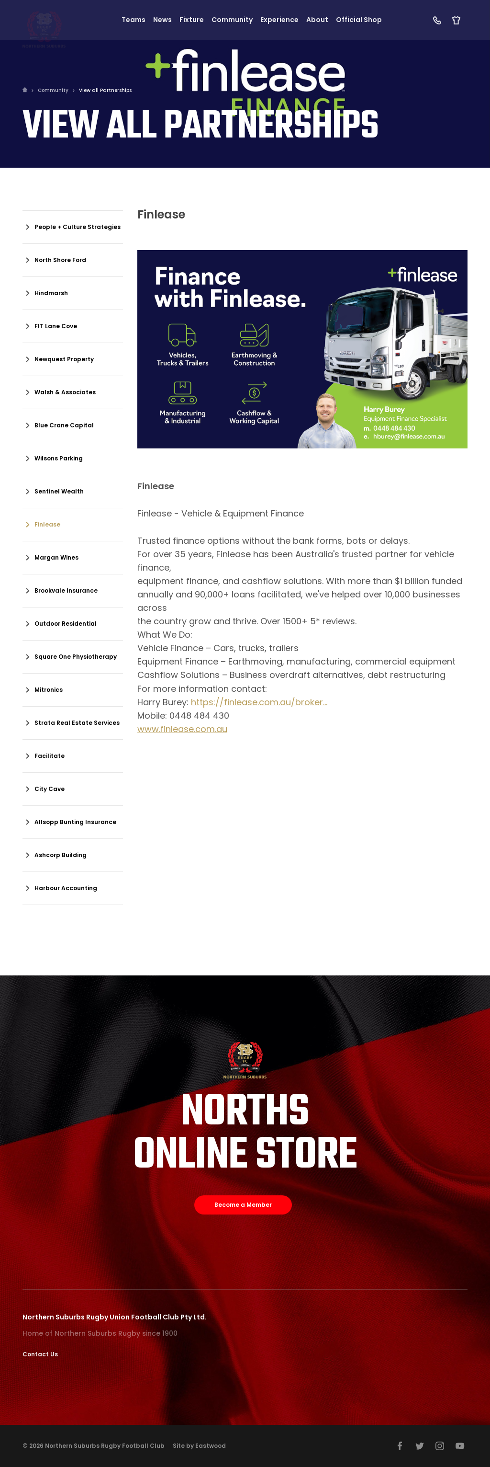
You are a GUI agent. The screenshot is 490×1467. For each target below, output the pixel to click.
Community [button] (232, 20)
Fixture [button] (191, 20)
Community (53, 90)
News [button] (162, 20)
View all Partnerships (105, 90)
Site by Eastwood (199, 1446)
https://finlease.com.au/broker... (259, 702)
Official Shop (359, 20)
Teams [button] (133, 20)
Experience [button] (279, 20)
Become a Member (243, 1205)
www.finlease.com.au (182, 729)
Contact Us (40, 1354)
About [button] (317, 20)
